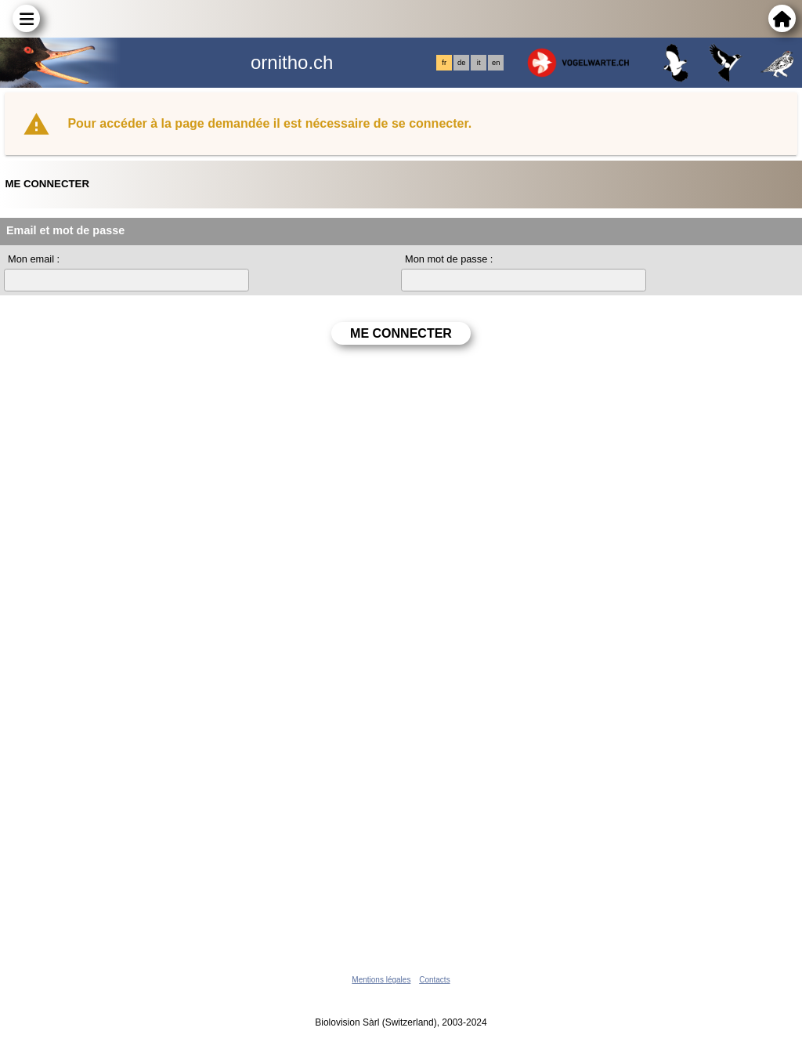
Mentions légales (381, 979)
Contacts (434, 979)
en (496, 63)
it (479, 63)
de (461, 63)
